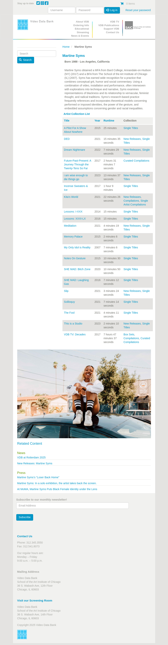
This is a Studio (73, 323)
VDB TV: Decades (75, 334)
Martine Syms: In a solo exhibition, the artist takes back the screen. (57, 483)
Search (25, 59)
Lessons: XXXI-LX (75, 218)
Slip (66, 290)
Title (67, 120)
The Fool (69, 312)
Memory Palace (73, 236)
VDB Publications (108, 25)
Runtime (108, 120)
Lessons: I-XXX (73, 211)
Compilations (131, 200)
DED (67, 138)
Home (66, 46)
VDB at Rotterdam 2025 (31, 457)
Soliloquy (69, 301)
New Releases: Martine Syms (34, 463)
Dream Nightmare (74, 149)
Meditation (70, 225)
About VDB (82, 21)
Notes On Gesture (75, 258)
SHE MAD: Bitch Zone (77, 269)
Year (97, 120)
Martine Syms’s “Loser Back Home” (38, 477)
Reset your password (138, 10)
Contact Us (112, 32)
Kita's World (71, 196)
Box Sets (129, 334)
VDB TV (114, 21)
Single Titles (131, 128)
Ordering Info (81, 25)
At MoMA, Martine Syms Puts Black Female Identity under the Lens (57, 489)
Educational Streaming (82, 30)
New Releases (132, 138)
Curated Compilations (136, 160)
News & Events (80, 35)
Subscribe (25, 517)
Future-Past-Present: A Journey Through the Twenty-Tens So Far (77, 164)
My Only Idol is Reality (77, 247)
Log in (112, 10)
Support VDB (111, 28)
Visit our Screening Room (34, 600)
